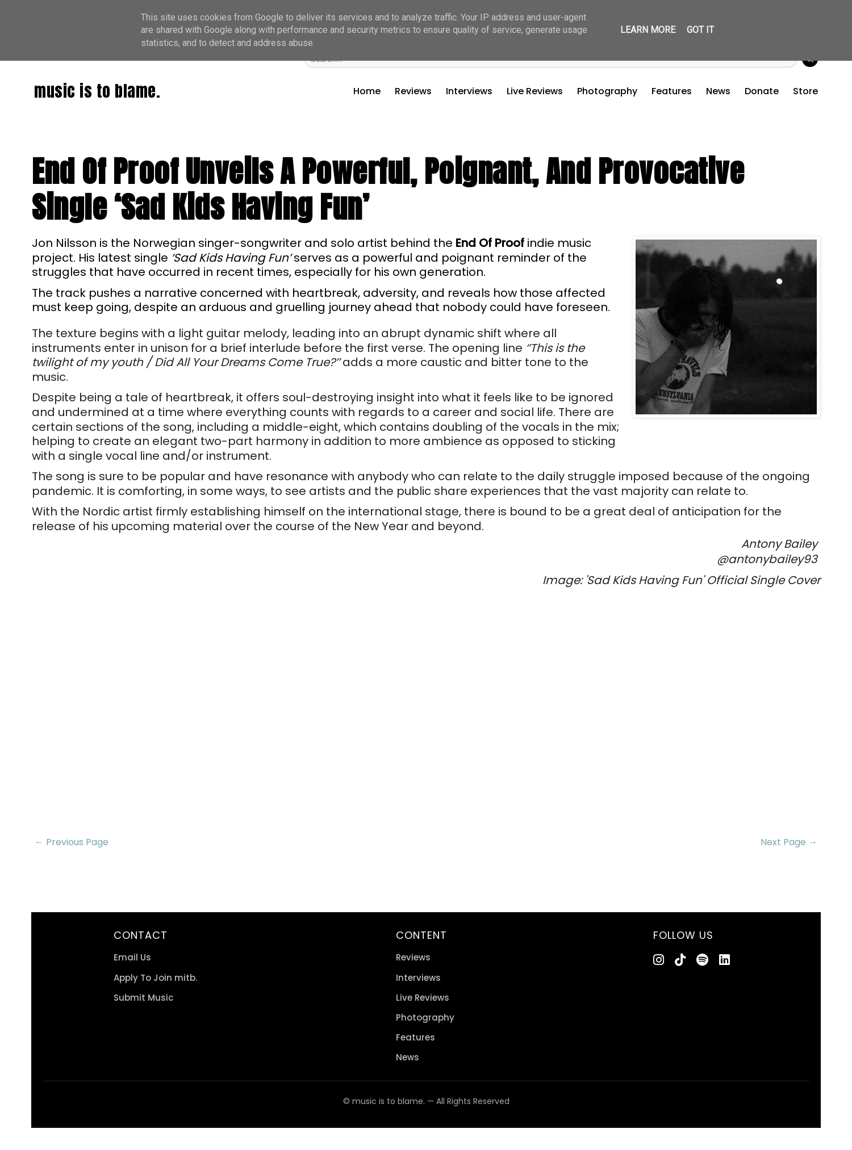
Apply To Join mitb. (155, 978)
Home (367, 91)
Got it (700, 29)
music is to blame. (97, 91)
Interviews (469, 91)
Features (671, 91)
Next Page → (789, 842)
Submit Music (143, 998)
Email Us (132, 957)
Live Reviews (535, 91)
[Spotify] (702, 960)
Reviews (413, 91)
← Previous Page (71, 842)
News (718, 91)
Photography (607, 91)
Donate (762, 91)
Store (805, 91)
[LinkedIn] (724, 960)
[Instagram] (658, 960)
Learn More (647, 29)
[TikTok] (680, 960)
